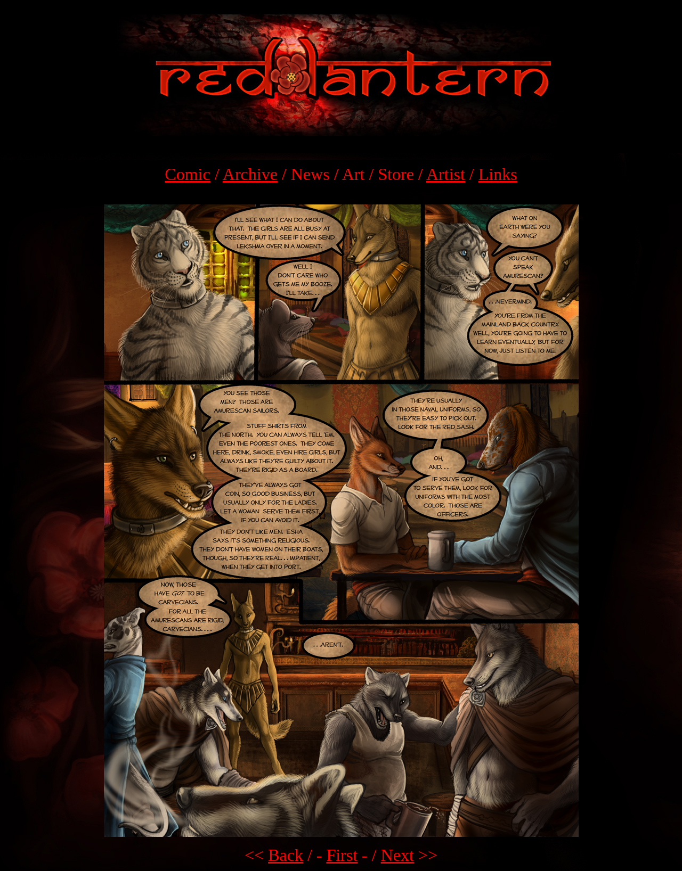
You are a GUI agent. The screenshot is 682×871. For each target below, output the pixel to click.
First (342, 855)
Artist (445, 174)
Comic (187, 174)
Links (497, 174)
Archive (250, 174)
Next (397, 855)
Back (285, 855)
